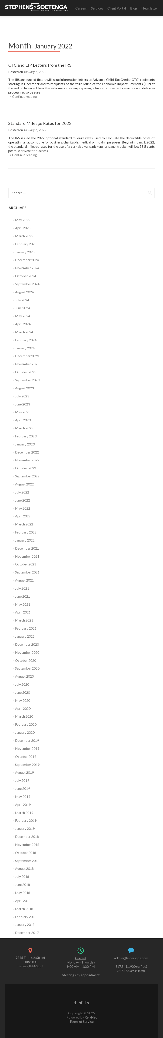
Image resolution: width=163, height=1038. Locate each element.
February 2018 (26, 917)
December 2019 (27, 740)
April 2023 (23, 420)
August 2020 (24, 676)
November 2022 (27, 460)
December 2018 (27, 836)
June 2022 (22, 500)
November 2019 (27, 748)
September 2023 (27, 380)
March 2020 (24, 716)
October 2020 (25, 660)
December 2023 (27, 356)
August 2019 (24, 772)
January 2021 (25, 636)
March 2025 (24, 236)
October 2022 (25, 468)
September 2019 (27, 764)
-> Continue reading (22, 96)
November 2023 (27, 364)
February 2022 (26, 532)
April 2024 (23, 324)
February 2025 (26, 244)
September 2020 (27, 668)
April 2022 (23, 516)
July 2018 (22, 876)
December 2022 (27, 452)
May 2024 (22, 316)
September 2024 (27, 284)
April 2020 (23, 708)
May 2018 (22, 893)
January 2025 (25, 252)
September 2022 (27, 476)
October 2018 (25, 853)
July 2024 (22, 300)
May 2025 (22, 220)
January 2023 (25, 444)
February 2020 (26, 724)
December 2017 (27, 932)
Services (97, 8)
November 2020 (27, 652)
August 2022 (24, 484)
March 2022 (24, 524)
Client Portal (116, 8)
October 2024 (25, 276)
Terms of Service (81, 1021)
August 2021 (24, 580)
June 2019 (22, 788)
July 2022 (22, 492)
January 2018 (25, 924)
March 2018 (24, 909)
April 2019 (23, 804)
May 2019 (22, 796)
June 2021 (22, 596)
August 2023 (24, 388)
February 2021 (26, 628)
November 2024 (27, 268)
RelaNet (91, 1017)
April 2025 (23, 228)
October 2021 (25, 564)
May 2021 (22, 604)
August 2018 (24, 868)
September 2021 (27, 572)
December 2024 (27, 260)
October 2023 (25, 372)
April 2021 (23, 612)
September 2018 (27, 861)
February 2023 (26, 436)
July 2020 (22, 684)
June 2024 (22, 308)
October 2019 (25, 756)
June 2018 (22, 884)
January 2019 (25, 828)
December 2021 (27, 548)
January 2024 (25, 348)
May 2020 (22, 700)
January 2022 (25, 540)
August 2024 (24, 292)
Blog (133, 8)
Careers (81, 8)
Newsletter (149, 8)
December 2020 (27, 644)
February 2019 (26, 820)
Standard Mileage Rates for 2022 (40, 123)
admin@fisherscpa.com (131, 958)
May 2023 (22, 412)
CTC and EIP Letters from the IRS (40, 65)
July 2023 (22, 396)
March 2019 (24, 813)
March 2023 (24, 428)
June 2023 (22, 404)
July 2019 (22, 780)
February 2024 (26, 340)
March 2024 (24, 332)
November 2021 (27, 556)
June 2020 (22, 692)
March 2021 (24, 620)
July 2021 (22, 588)
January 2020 (25, 732)
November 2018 (27, 844)
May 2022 (22, 508)
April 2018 (23, 901)
